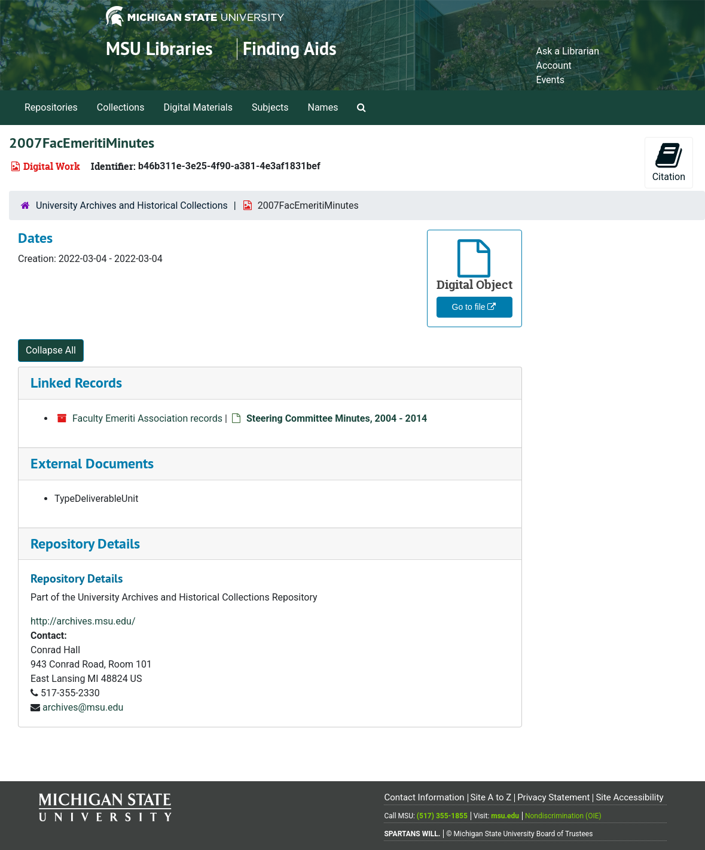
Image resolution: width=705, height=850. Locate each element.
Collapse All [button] (51, 350)
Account (554, 65)
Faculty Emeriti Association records (147, 418)
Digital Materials (198, 107)
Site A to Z (490, 797)
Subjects (270, 107)
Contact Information (424, 797)
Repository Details (85, 543)
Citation (668, 161)
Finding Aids (290, 48)
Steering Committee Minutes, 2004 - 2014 (336, 418)
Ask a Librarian (568, 51)
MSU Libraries (159, 48)
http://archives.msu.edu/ (83, 621)
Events (550, 80)
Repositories (51, 107)
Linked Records (76, 382)
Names (323, 107)
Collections (121, 107)
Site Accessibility (629, 797)
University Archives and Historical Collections (132, 205)
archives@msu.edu (82, 707)
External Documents (92, 463)
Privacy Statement (553, 797)
